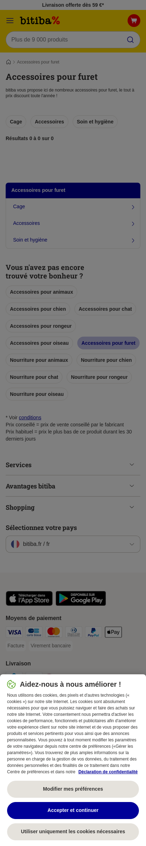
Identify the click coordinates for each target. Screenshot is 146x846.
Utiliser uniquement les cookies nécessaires (73, 831)
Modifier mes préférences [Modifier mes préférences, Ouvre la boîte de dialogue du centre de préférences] (73, 789)
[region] (73, 760)
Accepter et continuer (73, 810)
